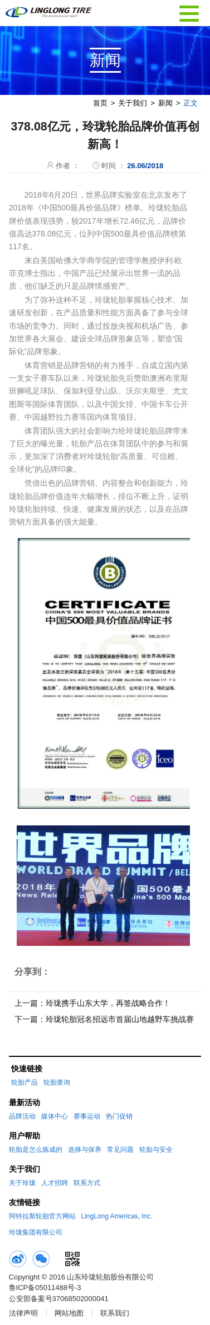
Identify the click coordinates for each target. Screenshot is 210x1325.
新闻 (165, 103)
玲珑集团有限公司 (35, 1232)
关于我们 (132, 103)
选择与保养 (84, 1149)
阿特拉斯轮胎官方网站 (42, 1216)
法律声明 (23, 1313)
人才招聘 (54, 1183)
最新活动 (24, 1102)
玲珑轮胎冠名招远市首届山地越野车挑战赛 (120, 1019)
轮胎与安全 (156, 1149)
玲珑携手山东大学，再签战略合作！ (108, 1003)
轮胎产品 (24, 1082)
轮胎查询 (56, 1082)
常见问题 (120, 1149)
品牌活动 (22, 1116)
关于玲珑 (22, 1183)
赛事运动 (87, 1116)
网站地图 (69, 1313)
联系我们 (114, 1313)
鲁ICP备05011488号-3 (45, 1287)
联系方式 (87, 1183)
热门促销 (119, 1116)
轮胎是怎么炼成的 (35, 1149)
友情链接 (24, 1202)
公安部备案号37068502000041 (59, 1298)
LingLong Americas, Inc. (117, 1216)
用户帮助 (24, 1135)
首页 (100, 103)
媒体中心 (54, 1116)
